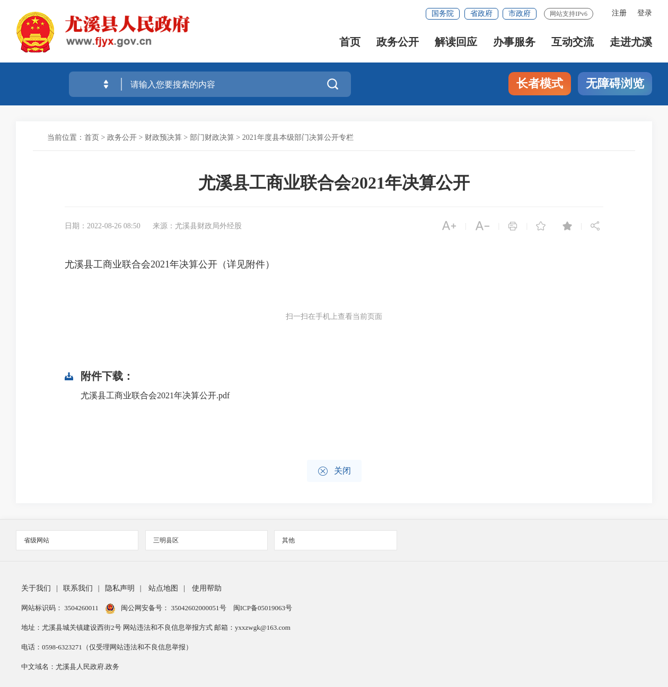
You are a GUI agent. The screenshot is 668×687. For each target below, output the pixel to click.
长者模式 (539, 83)
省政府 (481, 13)
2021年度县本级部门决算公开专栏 (298, 137)
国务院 (443, 13)
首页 (350, 42)
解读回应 (456, 42)
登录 (644, 13)
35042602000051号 (199, 608)
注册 (619, 13)
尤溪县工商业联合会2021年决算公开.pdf (155, 395)
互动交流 (572, 42)
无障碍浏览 (615, 83)
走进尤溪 (631, 42)
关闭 (334, 471)
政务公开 (397, 42)
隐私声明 (120, 588)
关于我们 (36, 588)
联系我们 (78, 588)
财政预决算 (163, 137)
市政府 (519, 13)
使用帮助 (207, 588)
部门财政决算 (212, 137)
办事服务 (514, 42)
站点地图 (163, 588)
